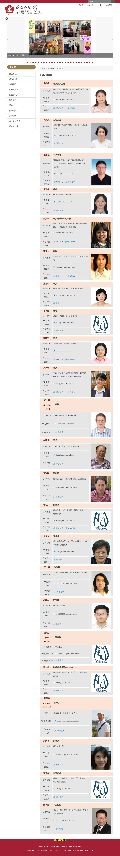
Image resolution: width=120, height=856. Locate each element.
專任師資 (60, 68)
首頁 (43, 68)
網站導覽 (109, 5)
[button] (7, 18)
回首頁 (81, 5)
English (99, 5)
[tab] (27, 62)
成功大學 (90, 5)
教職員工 (51, 68)
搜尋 (113, 1)
